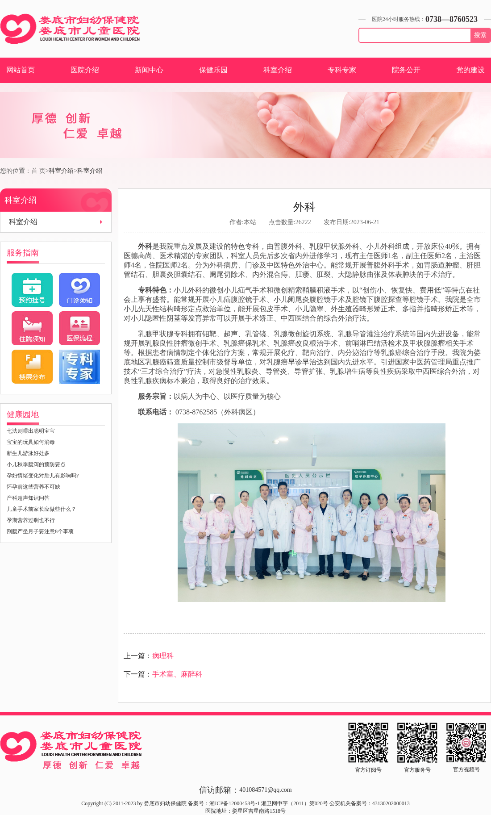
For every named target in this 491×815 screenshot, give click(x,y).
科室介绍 (277, 70)
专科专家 (342, 70)
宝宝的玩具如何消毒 (31, 442)
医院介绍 (85, 70)
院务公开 (406, 70)
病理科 (163, 656)
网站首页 (20, 70)
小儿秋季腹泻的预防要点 (36, 464)
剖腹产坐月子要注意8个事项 (40, 531)
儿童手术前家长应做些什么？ (41, 509)
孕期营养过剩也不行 (31, 520)
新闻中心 (149, 70)
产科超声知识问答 (28, 498)
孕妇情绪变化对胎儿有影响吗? (43, 475)
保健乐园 (213, 70)
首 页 (38, 170)
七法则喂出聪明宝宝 (31, 431)
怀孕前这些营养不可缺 (33, 487)
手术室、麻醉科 (177, 674)
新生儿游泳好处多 (28, 453)
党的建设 (470, 70)
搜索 (480, 35)
